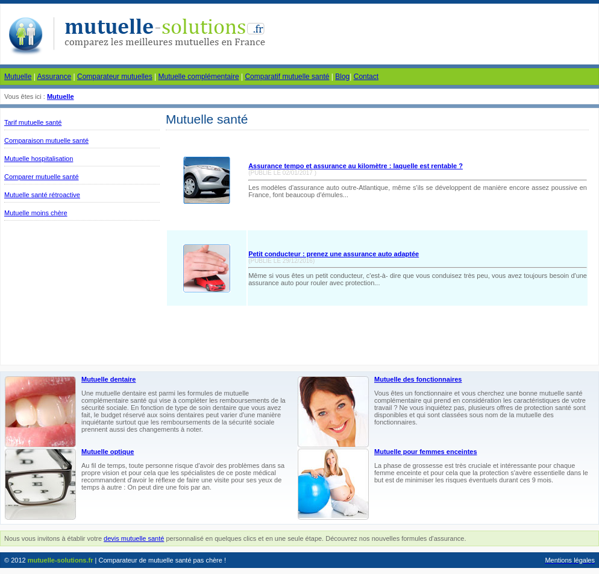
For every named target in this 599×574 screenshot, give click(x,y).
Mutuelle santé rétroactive (42, 194)
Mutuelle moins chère (35, 212)
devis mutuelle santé (134, 538)
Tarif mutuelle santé (32, 122)
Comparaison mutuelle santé (46, 140)
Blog (342, 76)
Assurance (54, 76)
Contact (366, 76)
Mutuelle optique (107, 451)
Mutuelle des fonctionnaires (418, 379)
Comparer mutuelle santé (41, 176)
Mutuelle (17, 76)
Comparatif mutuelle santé (287, 76)
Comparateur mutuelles (114, 76)
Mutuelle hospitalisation (38, 158)
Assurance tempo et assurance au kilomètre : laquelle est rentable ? (355, 165)
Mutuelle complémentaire (198, 76)
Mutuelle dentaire (108, 379)
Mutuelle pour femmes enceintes (425, 451)
